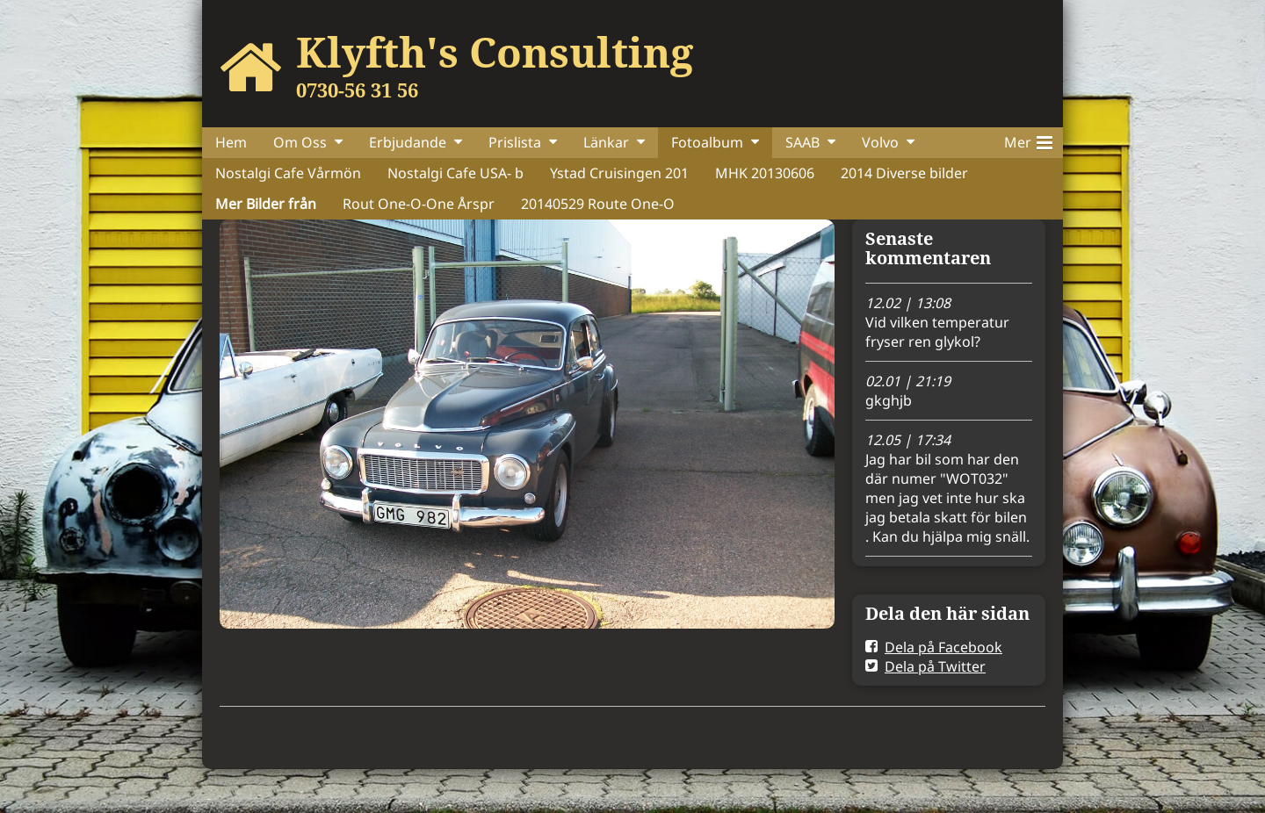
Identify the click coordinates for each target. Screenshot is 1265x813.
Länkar (606, 142)
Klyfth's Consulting (494, 52)
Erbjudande (407, 142)
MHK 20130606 (764, 173)
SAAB (802, 142)
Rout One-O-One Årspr (419, 203)
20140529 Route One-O (598, 203)
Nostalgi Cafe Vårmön (288, 173)
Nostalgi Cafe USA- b (455, 173)
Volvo (880, 142)
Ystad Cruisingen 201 (619, 173)
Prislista (514, 142)
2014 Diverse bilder (904, 173)
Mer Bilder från (265, 203)
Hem (231, 142)
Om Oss (300, 142)
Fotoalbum (707, 142)
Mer (1028, 139)
